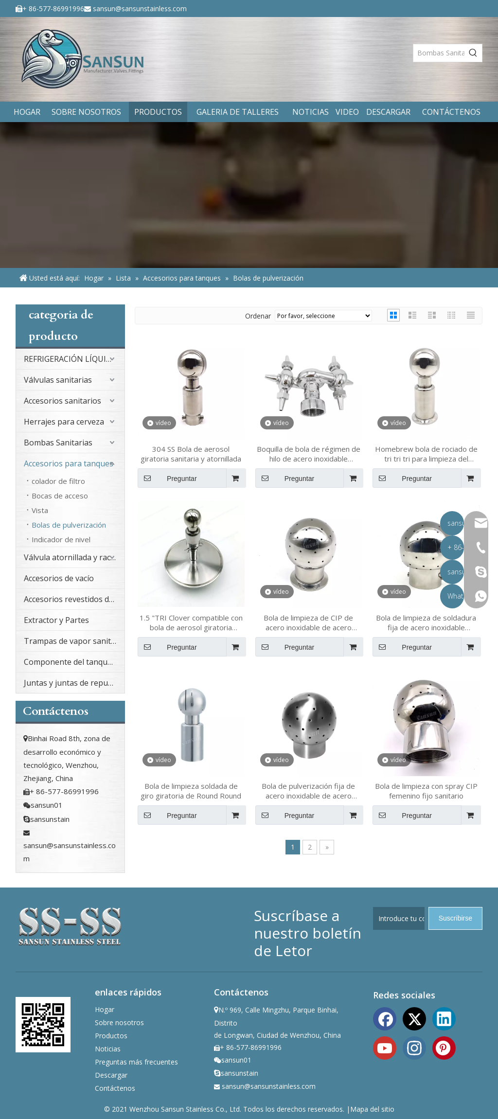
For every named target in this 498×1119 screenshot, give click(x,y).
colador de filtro (58, 481)
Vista (40, 510)
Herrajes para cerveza (64, 421)
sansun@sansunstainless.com (140, 8)
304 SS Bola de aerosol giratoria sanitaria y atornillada (191, 453)
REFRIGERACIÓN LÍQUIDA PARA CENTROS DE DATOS (74, 359)
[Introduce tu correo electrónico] (399, 918)
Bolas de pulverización (69, 525)
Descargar (111, 1075)
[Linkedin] (444, 1017)
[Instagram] (414, 1047)
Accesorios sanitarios (62, 400)
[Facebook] (384, 1017)
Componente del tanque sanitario (74, 662)
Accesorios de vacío (59, 578)
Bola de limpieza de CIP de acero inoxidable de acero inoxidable (308, 622)
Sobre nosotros (119, 1022)
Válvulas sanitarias (58, 379)
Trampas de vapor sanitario (74, 641)
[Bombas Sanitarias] (438, 53)
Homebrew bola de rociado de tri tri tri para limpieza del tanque (426, 453)
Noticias (108, 1048)
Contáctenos (115, 1088)
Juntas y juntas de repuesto (74, 682)
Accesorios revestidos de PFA (74, 599)
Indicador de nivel (61, 539)
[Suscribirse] (455, 918)
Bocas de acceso (60, 495)
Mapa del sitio (372, 1109)
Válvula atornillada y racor (71, 557)
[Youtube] (384, 1047)
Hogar (104, 1009)
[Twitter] (414, 1017)
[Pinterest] (444, 1047)
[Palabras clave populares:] (473, 53)
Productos (111, 1035)
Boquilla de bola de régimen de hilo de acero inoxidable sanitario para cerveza (308, 453)
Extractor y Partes (56, 620)
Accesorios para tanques (68, 463)
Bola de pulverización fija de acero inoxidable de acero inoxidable (308, 790)
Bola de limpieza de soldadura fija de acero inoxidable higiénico (426, 622)
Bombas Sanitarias (58, 442)
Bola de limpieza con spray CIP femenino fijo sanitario (426, 790)
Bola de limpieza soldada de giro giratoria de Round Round (191, 790)
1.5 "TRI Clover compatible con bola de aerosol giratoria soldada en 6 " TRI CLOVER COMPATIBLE (191, 622)
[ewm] (43, 1024)
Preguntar (167, 478)
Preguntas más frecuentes (136, 1061)
